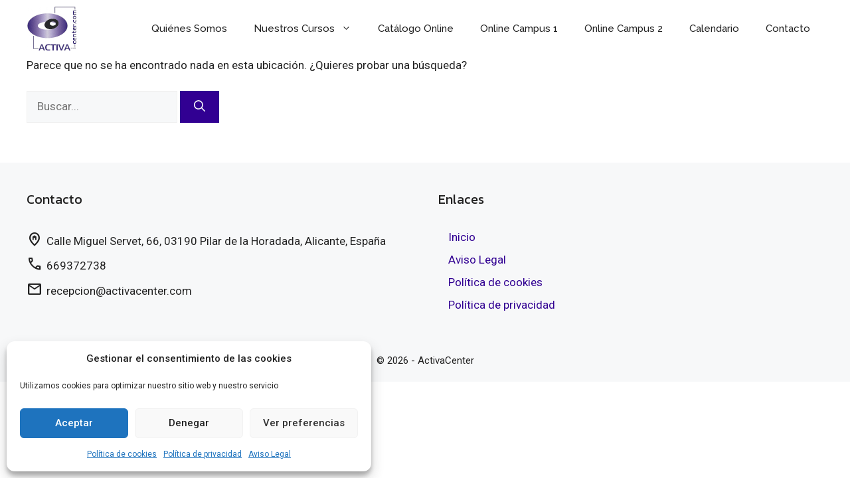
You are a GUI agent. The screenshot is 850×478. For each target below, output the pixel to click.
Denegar (189, 423)
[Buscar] (199, 107)
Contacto (788, 29)
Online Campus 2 (623, 29)
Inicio (461, 237)
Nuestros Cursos (309, 28)
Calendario (714, 29)
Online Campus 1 (519, 29)
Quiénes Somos (189, 29)
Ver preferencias (304, 423)
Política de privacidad (202, 454)
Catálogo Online (416, 29)
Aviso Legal (269, 454)
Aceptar (74, 423)
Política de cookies (122, 454)
